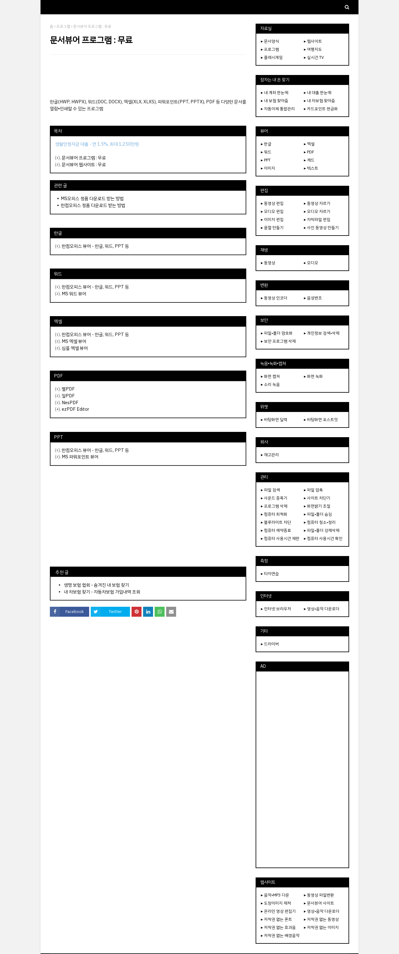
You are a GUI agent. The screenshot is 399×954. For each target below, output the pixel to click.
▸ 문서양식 (270, 41)
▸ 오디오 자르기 (317, 211)
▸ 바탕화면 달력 (274, 420)
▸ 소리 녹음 (270, 384)
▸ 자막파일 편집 (317, 219)
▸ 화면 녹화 (313, 376)
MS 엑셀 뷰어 (74, 341)
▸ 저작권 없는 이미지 (321, 927)
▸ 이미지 (268, 168)
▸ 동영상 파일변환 (319, 895)
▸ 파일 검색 (270, 490)
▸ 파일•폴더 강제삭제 (321, 530)
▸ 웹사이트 (313, 41)
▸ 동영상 (268, 263)
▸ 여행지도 (313, 49)
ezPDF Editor (75, 409)
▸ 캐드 (309, 160)
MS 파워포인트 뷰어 (80, 456)
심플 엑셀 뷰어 (75, 348)
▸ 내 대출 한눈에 (317, 93)
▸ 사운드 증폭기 (274, 498)
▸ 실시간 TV (314, 57)
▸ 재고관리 (270, 455)
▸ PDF (309, 152)
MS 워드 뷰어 (74, 293)
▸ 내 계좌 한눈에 (274, 93)
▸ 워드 (266, 152)
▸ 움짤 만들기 (272, 228)
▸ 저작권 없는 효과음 (278, 927)
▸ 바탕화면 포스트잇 (321, 420)
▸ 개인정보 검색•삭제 (321, 333)
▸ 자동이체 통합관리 (278, 109)
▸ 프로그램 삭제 (274, 506)
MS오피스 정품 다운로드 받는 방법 (92, 198)
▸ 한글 (266, 144)
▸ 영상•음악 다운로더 (321, 609)
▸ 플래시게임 (272, 57)
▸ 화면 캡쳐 (270, 376)
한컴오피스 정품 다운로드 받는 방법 (93, 205)
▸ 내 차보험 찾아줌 (319, 101)
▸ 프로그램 (270, 49)
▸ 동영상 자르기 (317, 203)
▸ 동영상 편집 (272, 203)
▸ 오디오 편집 (272, 211)
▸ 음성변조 (313, 298)
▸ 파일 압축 (313, 490)
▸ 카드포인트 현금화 (321, 109)
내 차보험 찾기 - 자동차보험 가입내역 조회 (102, 591)
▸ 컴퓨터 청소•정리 (320, 522)
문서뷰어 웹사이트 (78, 164)
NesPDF (70, 402)
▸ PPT (266, 160)
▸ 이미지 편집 (272, 219)
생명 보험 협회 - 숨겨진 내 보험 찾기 (96, 585)
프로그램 (63, 26)
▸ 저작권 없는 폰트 (276, 919)
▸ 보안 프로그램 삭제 (278, 341)
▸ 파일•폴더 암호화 (277, 333)
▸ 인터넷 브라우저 (276, 609)
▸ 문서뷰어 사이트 (319, 903)
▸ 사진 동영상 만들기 (321, 228)
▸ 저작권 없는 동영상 (321, 919)
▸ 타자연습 (270, 574)
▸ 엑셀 (309, 144)
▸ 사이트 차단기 (317, 498)
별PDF (68, 389)
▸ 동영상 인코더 (274, 298)
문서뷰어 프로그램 (78, 157)
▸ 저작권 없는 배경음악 (280, 935)
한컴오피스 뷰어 (76, 246)
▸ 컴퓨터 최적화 (274, 514)
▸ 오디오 (311, 263)
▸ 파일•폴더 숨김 (318, 514)
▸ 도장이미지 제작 (276, 903)
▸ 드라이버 (270, 644)
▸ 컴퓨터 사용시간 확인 (323, 538)
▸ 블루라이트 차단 (276, 522)
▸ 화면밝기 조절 (317, 506)
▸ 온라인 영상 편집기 (278, 911)
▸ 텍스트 (311, 168)
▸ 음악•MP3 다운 (275, 895)
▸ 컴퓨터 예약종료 (276, 530)
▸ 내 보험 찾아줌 (274, 101)
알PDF (68, 395)
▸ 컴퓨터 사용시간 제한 (280, 538)
